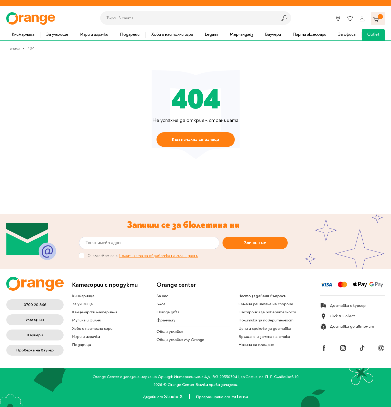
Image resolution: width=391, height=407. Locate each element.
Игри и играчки (94, 34)
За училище (57, 34)
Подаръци (130, 34)
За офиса (347, 34)
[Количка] (378, 18)
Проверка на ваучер (35, 350)
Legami (211, 34)
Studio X (174, 396)
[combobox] (187, 18)
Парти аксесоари (309, 34)
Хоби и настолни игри (172, 34)
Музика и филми (86, 320)
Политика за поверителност (265, 320)
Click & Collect (337, 316)
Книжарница (23, 34)
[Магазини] (338, 18)
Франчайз (166, 320)
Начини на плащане (256, 344)
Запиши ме (255, 243)
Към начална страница (195, 139)
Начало (13, 48)
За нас (162, 295)
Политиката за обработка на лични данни (158, 255)
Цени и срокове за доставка (264, 328)
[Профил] (362, 18)
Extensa (239, 396)
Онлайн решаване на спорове (265, 304)
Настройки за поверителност (267, 312)
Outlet (373, 34)
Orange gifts (168, 312)
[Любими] (350, 18)
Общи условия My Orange (180, 339)
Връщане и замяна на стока (264, 336)
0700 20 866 (35, 304)
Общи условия (170, 331)
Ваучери (273, 34)
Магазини (35, 319)
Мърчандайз (241, 34)
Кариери (35, 335)
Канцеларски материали (94, 312)
